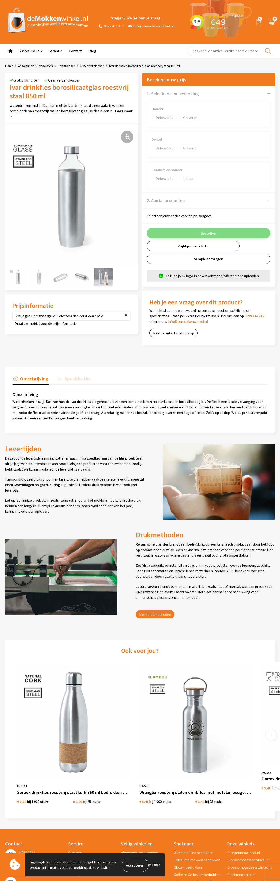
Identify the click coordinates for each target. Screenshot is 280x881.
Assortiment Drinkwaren (35, 66)
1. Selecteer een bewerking (173, 93)
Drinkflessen (66, 66)
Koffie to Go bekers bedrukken (197, 819)
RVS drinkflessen (92, 66)
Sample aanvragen (208, 258)
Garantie (55, 51)
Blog (92, 51)
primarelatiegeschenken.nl (250, 826)
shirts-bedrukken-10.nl (246, 834)
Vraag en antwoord (83, 812)
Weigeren (154, 865)
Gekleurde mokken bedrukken (197, 804)
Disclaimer (129, 812)
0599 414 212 (111, 26)
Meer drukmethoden (155, 613)
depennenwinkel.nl (243, 797)
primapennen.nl (241, 819)
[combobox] (231, 51)
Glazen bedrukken (188, 812)
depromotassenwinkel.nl (248, 804)
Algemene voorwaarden (139, 797)
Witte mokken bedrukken (193, 797)
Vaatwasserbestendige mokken (191, 837)
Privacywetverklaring (137, 804)
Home (9, 66)
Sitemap (74, 819)
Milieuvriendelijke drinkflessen (197, 826)
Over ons (75, 797)
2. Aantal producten (166, 200)
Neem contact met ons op (173, 333)
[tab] (29, 378)
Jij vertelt (75, 804)
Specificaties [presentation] (74, 377)
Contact (75, 51)
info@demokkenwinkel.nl (151, 26)
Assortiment (29, 51)
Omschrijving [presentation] (33, 377)
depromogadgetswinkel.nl (249, 812)
